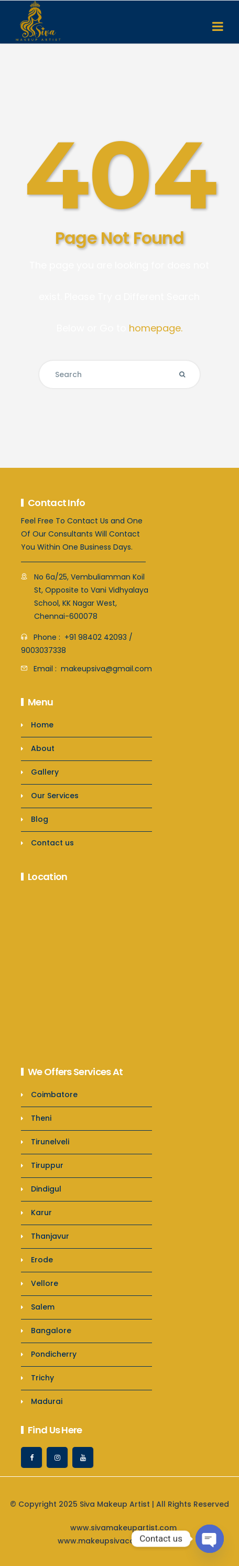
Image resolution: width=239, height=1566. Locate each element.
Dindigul (46, 1189)
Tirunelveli (50, 1141)
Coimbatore (54, 1094)
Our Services (55, 795)
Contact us (52, 843)
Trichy (42, 1377)
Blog (39, 819)
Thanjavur (50, 1236)
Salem (43, 1307)
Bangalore (51, 1330)
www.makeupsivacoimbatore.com (123, 1541)
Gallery (45, 772)
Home (42, 725)
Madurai (46, 1401)
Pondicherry (54, 1354)
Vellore (44, 1283)
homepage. (155, 328)
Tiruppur (47, 1165)
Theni (41, 1118)
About (43, 748)
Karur (41, 1212)
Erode (42, 1259)
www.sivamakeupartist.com (123, 1527)
